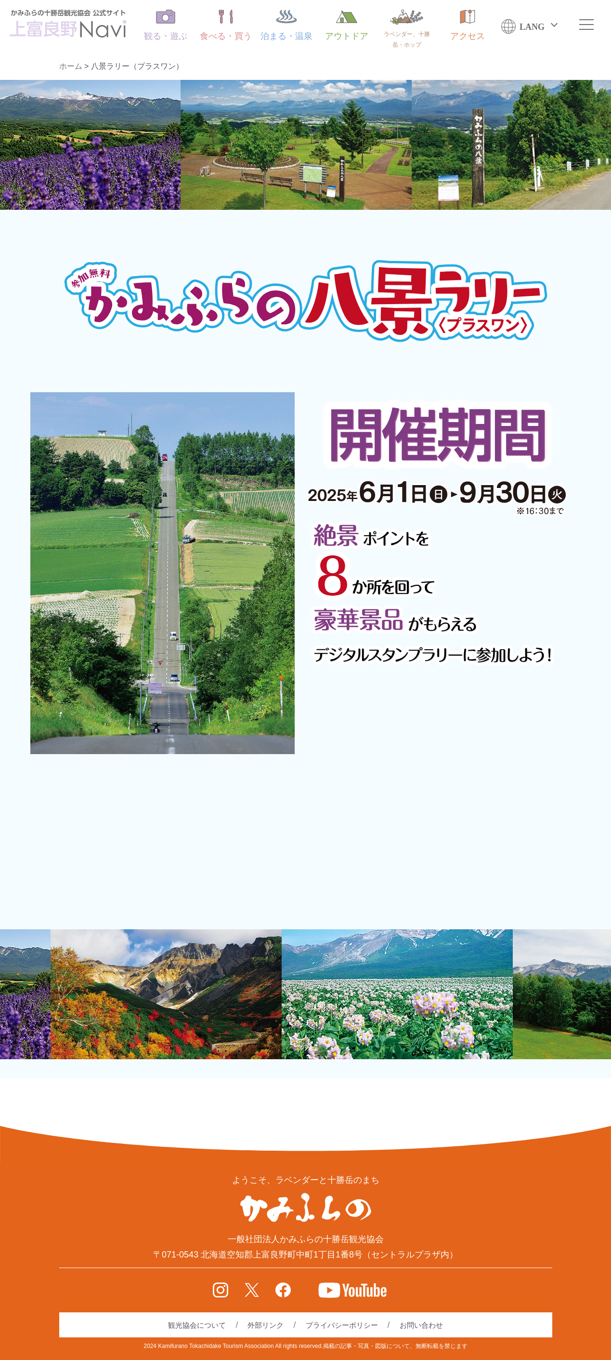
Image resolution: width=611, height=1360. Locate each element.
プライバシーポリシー (342, 1325)
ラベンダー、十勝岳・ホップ (407, 29)
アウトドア (346, 25)
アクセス (467, 25)
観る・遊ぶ (165, 25)
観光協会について (197, 1325)
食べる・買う (226, 25)
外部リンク (265, 1325)
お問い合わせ (421, 1325)
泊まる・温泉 (286, 25)
